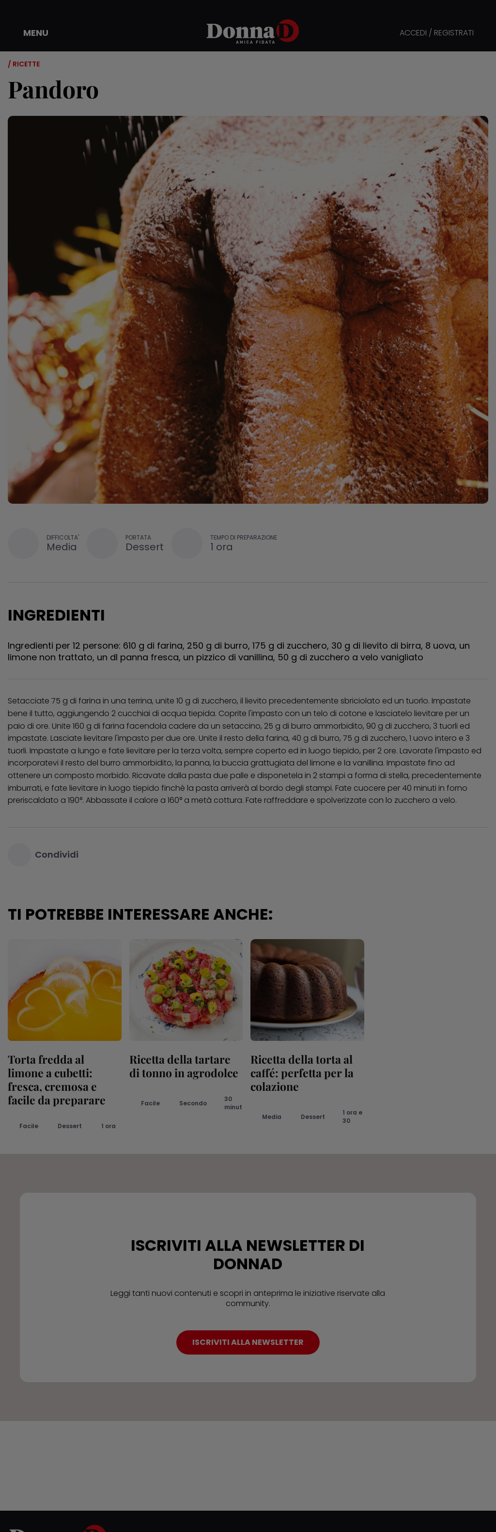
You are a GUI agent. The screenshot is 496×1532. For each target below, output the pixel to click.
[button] (29, 33)
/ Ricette (24, 64)
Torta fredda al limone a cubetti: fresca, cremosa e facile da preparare (57, 1079)
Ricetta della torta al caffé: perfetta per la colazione (302, 1073)
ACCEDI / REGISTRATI (437, 33)
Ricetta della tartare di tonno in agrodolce (183, 1066)
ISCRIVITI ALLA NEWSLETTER (248, 1342)
